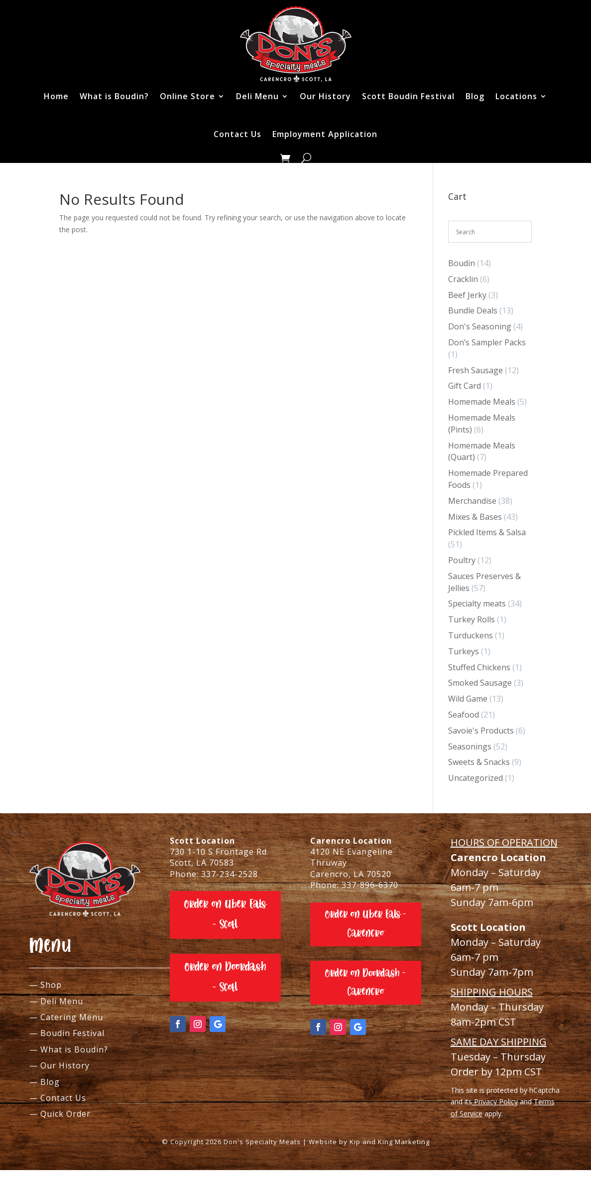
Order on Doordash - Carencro (365, 982)
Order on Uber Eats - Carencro (365, 923)
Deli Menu (257, 96)
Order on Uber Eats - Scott (225, 914)
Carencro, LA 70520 (350, 874)
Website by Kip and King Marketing (369, 1141)
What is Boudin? (114, 96)
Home (56, 96)
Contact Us (237, 134)
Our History (325, 96)
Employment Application (324, 134)
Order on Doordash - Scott (225, 977)
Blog (475, 96)
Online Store (187, 96)
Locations (516, 96)
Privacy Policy (495, 1101)
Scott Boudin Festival (408, 96)
